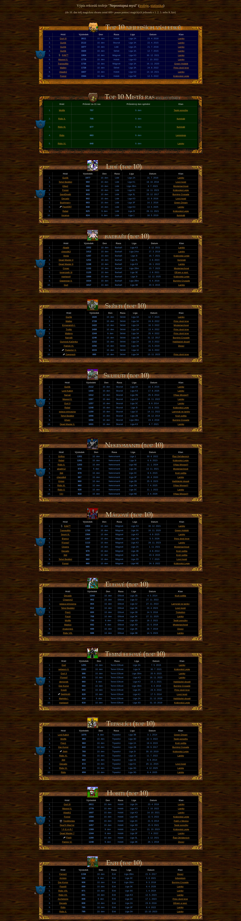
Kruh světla (181, 416)
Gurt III (63, 38)
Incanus (65, 215)
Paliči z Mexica (181, 821)
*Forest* (65, 542)
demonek (63, 681)
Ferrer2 (63, 874)
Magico (67, 624)
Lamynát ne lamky (181, 411)
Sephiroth (65, 694)
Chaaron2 (68, 599)
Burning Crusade (181, 194)
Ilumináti (181, 118)
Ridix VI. (62, 143)
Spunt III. (65, 534)
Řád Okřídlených (180, 456)
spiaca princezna (67, 411)
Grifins (61, 456)
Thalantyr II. (70, 350)
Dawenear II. (66, 280)
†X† (61, 494)
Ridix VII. (63, 895)
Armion (63, 878)
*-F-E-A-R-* (67, 829)
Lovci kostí (181, 182)
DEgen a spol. (182, 272)
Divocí (181, 346)
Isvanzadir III (66, 272)
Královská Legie (181, 76)
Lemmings (181, 135)
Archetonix (63, 899)
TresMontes (69, 821)
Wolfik (62, 110)
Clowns (65, 547)
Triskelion (180, 612)
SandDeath (65, 194)
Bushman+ (65, 202)
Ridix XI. (63, 755)
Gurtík (63, 42)
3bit (61, 473)
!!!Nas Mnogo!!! (180, 395)
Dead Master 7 (67, 833)
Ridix (61, 135)
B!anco (65, 538)
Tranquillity (63, 63)
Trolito (69, 329)
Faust (67, 616)
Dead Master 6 (66, 264)
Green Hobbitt (181, 63)
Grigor (61, 481)
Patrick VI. (69, 346)
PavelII (63, 886)
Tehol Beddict (65, 182)
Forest (63, 76)
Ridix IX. (63, 768)
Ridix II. (62, 118)
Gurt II (67, 403)
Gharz (67, 420)
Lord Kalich (67, 391)
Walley (63, 67)
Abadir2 (63, 72)
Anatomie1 (67, 629)
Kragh (64, 690)
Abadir (66, 247)
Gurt (66, 285)
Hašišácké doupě (181, 341)
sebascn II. (63, 669)
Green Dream (181, 202)
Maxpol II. (63, 59)
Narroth (68, 337)
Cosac (66, 268)
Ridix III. (62, 127)
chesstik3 (66, 251)
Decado (65, 198)
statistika (156, 6)
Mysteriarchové (180, 186)
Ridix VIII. (68, 633)
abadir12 (61, 469)
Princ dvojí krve (181, 67)
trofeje (144, 6)
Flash (69, 837)
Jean (65, 751)
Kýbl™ (65, 55)
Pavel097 (67, 207)
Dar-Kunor (64, 686)
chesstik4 (61, 477)
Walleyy (69, 333)
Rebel (65, 211)
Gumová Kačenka (69, 341)
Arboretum (180, 878)
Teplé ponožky (181, 110)
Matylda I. (64, 698)
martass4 (66, 276)
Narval (67, 395)
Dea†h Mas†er (67, 825)
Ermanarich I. (68, 325)
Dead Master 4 (66, 260)
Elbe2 (65, 186)
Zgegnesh (70, 354)
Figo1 (67, 612)
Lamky (181, 38)
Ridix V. (61, 489)
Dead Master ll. (67, 424)
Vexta (66, 255)
